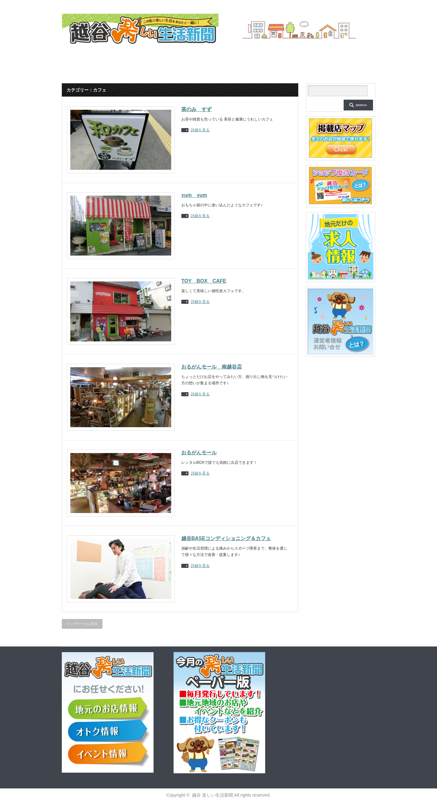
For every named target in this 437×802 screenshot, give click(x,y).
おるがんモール (199, 452)
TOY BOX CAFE (203, 281)
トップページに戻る (82, 624)
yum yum (194, 195)
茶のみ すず (196, 109)
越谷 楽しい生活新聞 (212, 795)
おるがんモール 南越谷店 (211, 366)
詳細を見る (200, 130)
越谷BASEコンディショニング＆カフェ (226, 538)
